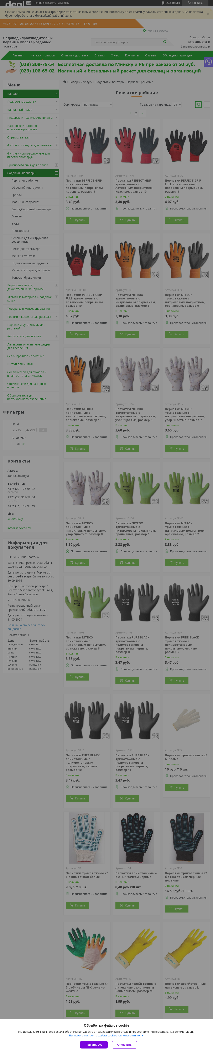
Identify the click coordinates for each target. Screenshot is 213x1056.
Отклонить (124, 1044)
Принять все (93, 1044)
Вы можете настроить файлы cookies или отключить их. (105, 1035)
